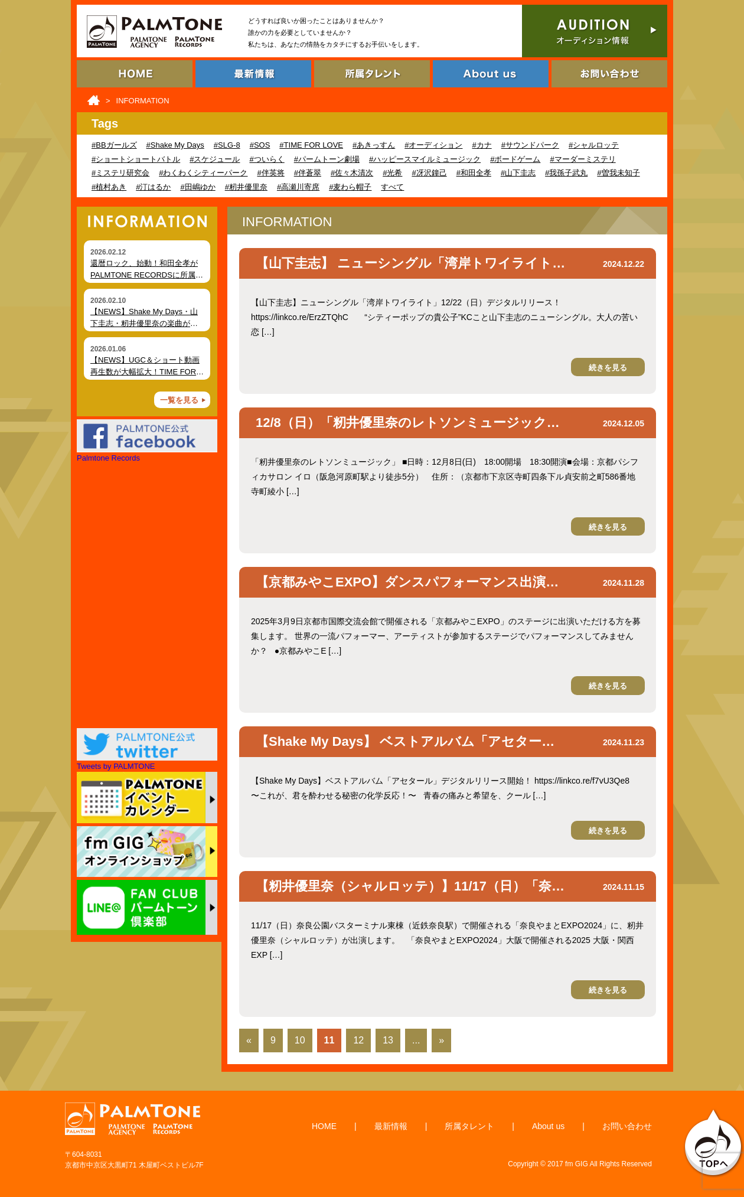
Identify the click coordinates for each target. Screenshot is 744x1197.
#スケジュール (215, 159)
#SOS (260, 145)
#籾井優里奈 (246, 186)
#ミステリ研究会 (120, 172)
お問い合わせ (627, 1126)
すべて (392, 186)
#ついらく (266, 159)
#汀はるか (153, 186)
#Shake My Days (175, 145)
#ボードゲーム (515, 159)
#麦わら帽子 (350, 186)
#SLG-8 (227, 145)
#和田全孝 (473, 172)
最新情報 (390, 1126)
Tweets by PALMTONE (116, 766)
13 (388, 1040)
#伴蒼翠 (307, 172)
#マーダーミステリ (582, 159)
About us (548, 1126)
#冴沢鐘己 (429, 172)
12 (358, 1040)
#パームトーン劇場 (327, 159)
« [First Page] (249, 1040)
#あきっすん (374, 145)
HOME (324, 1126)
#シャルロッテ (594, 145)
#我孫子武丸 (566, 172)
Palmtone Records (108, 458)
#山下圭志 (518, 172)
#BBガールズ (114, 145)
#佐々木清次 (352, 172)
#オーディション (433, 145)
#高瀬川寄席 (298, 186)
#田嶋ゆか (197, 186)
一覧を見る (179, 400)
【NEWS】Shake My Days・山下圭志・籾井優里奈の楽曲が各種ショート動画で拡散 (144, 323)
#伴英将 (270, 172)
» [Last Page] (441, 1040)
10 (300, 1040)
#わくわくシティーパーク (203, 172)
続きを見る (608, 367)
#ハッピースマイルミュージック (425, 159)
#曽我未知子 (618, 172)
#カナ (481, 145)
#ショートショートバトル (136, 159)
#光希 (392, 172)
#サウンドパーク (530, 145)
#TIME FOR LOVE (311, 145)
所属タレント (469, 1126)
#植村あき (109, 186)
